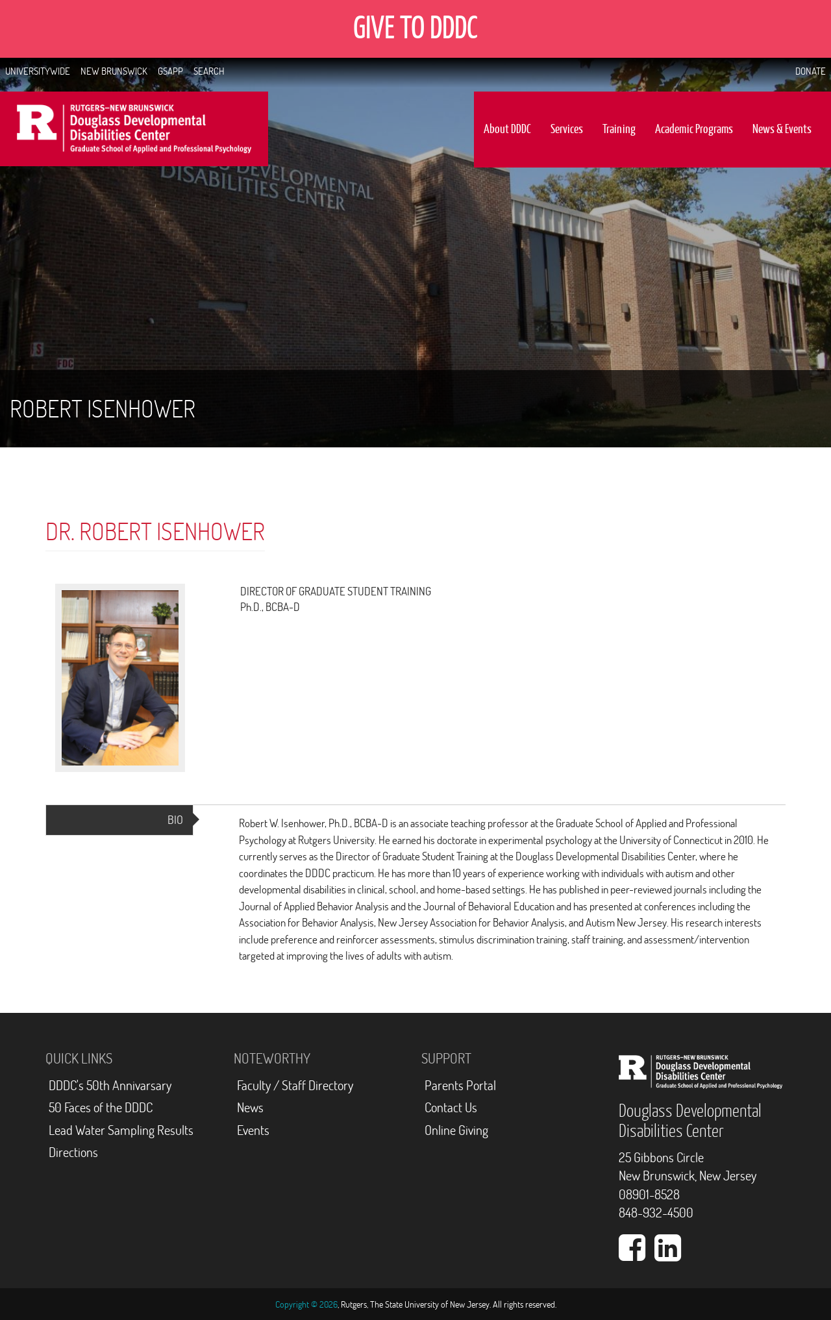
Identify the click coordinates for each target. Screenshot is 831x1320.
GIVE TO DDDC (415, 28)
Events (253, 1130)
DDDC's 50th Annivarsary (110, 1085)
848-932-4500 (656, 1212)
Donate (810, 71)
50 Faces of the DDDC (101, 1107)
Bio (180, 823)
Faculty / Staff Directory (295, 1085)
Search (209, 71)
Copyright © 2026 (306, 1304)
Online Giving (456, 1130)
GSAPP (170, 71)
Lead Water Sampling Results (121, 1130)
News (250, 1107)
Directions (73, 1152)
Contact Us (451, 1107)
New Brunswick (114, 71)
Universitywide (37, 71)
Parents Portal (460, 1085)
